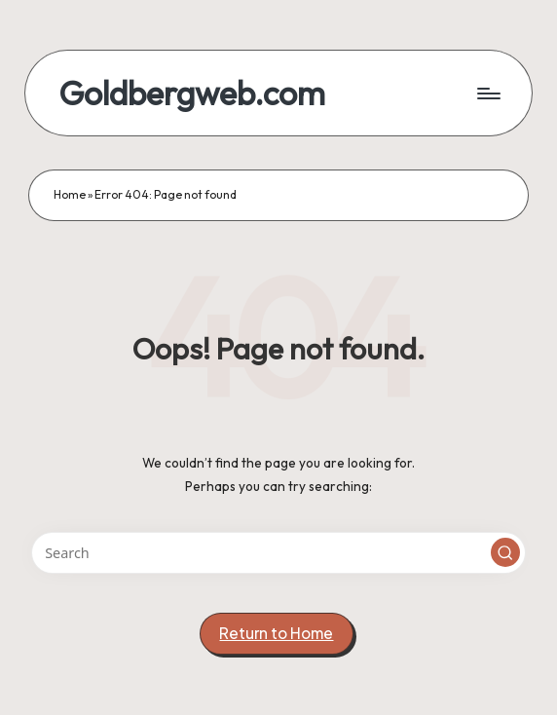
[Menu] (487, 93)
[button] (505, 552)
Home (70, 194)
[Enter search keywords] (279, 553)
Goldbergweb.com (191, 93)
